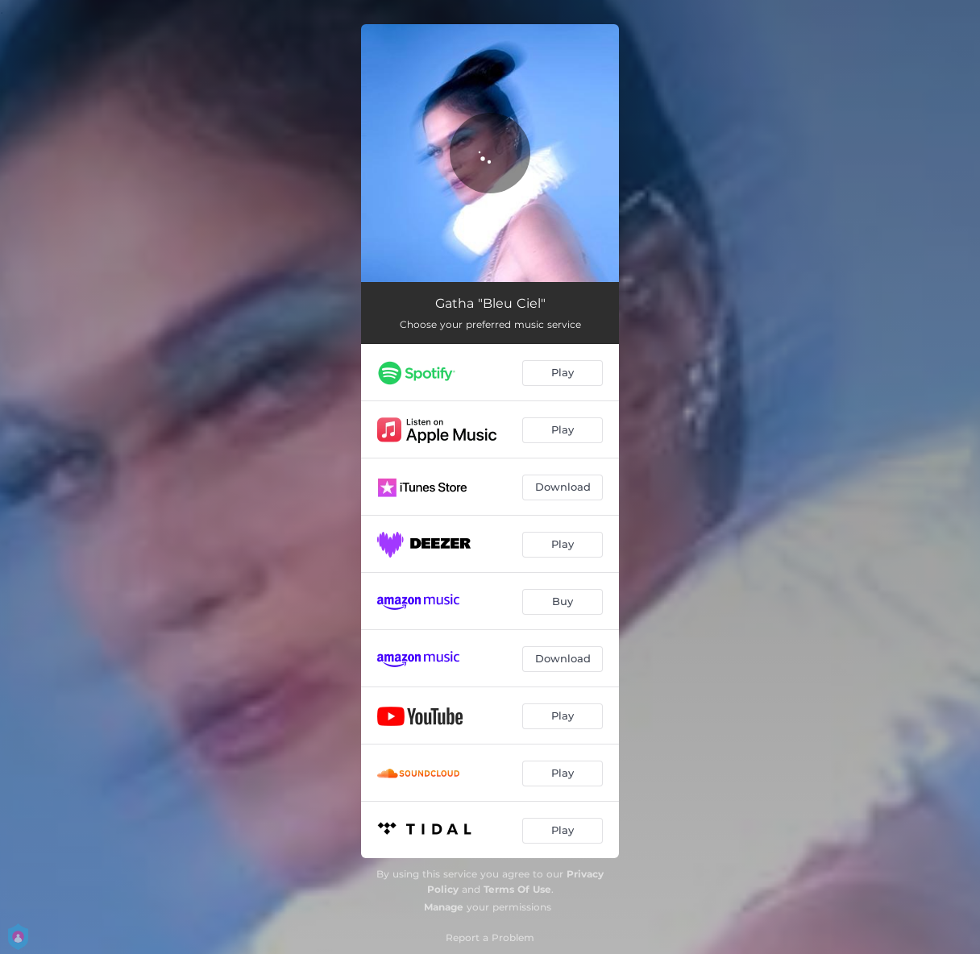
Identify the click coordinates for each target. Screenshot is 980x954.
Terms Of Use (517, 889)
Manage (443, 907)
